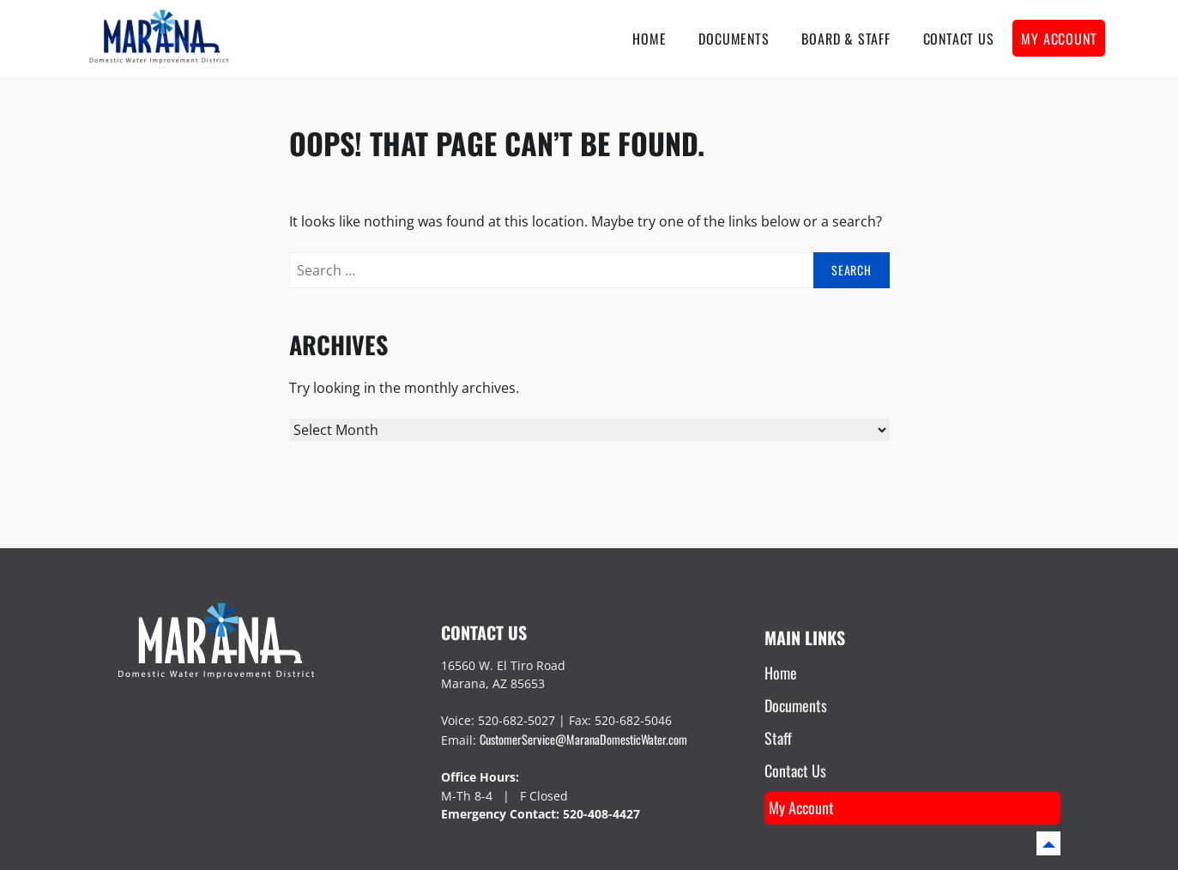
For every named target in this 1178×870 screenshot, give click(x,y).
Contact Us (958, 38)
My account (1058, 38)
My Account (801, 807)
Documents (733, 38)
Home (649, 38)
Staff (778, 738)
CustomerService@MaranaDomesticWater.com (583, 739)
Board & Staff (845, 38)
